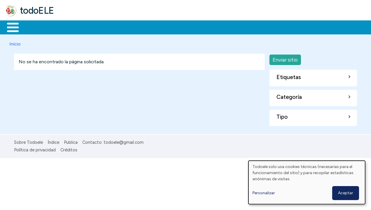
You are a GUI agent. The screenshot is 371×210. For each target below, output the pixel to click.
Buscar (240, 27)
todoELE (37, 10)
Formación (70, 26)
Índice (53, 141)
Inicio (10, 27)
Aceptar (345, 192)
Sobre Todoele (28, 141)
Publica (71, 141)
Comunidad (213, 26)
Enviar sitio (285, 58)
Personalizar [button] (263, 192)
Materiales (32, 26)
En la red (137, 26)
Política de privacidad (35, 149)
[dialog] (306, 182)
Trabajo (105, 26)
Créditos (68, 149)
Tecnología (174, 26)
